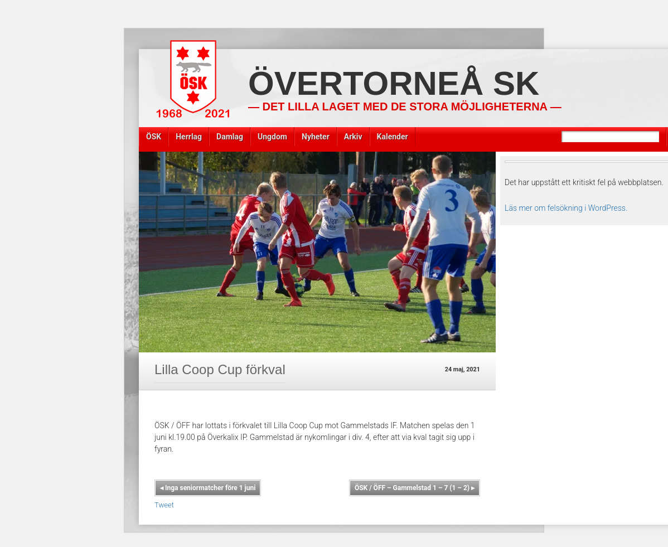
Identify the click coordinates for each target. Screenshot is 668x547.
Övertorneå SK (393, 83)
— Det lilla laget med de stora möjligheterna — (404, 106)
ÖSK (153, 136)
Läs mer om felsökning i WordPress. (566, 208)
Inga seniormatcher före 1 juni (207, 488)
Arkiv (353, 136)
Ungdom (272, 136)
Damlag (229, 136)
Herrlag (189, 136)
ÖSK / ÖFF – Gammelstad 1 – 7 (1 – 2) (415, 488)
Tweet (164, 505)
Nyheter (316, 136)
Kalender (392, 136)
